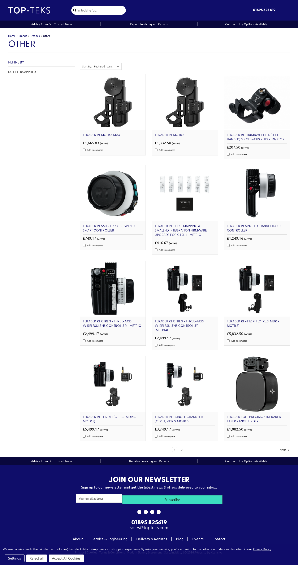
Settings (14, 558)
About (78, 537)
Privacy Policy (262, 549)
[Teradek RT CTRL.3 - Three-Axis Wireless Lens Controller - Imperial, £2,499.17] (185, 289)
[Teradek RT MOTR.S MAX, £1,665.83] (113, 102)
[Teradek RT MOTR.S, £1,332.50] (185, 102)
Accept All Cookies (66, 558)
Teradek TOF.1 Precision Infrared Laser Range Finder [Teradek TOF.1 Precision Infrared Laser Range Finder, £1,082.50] (254, 419)
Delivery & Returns (151, 537)
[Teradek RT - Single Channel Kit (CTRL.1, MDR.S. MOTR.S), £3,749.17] (185, 384)
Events (198, 537)
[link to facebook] (139, 511)
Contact (218, 537)
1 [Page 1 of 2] (175, 449)
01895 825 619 (264, 10)
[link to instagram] (146, 511)
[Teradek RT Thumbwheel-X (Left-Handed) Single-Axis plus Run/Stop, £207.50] (257, 102)
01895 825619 (149, 521)
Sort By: (87, 66)
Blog (179, 537)
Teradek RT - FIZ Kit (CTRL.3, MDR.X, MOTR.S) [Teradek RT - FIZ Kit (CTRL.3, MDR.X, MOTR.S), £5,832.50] (253, 324)
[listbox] (107, 66)
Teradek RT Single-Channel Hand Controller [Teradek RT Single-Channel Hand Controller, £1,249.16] (254, 228)
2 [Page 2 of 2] (182, 449)
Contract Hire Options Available (246, 24)
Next (285, 450)
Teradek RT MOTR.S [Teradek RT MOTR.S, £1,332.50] (169, 135)
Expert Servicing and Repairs (149, 24)
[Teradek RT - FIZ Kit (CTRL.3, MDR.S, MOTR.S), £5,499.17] (113, 384)
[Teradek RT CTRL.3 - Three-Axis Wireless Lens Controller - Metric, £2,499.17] (113, 289)
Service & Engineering (110, 537)
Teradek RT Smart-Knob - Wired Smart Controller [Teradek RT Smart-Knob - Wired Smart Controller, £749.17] (109, 228)
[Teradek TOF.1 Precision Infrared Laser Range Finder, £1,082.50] (257, 384)
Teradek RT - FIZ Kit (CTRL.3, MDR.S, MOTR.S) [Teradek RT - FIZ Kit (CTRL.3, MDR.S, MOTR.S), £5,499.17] (109, 419)
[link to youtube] (152, 511)
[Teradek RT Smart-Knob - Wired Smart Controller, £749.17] (113, 193)
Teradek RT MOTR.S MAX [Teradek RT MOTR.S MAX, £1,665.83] (101, 135)
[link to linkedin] (158, 511)
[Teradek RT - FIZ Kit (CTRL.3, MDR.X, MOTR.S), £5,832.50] (257, 289)
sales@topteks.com (149, 526)
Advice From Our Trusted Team (51, 24)
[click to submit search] (75, 10)
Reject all (37, 558)
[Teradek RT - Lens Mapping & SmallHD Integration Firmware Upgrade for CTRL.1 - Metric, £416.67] (185, 193)
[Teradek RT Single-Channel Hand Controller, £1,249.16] (257, 193)
